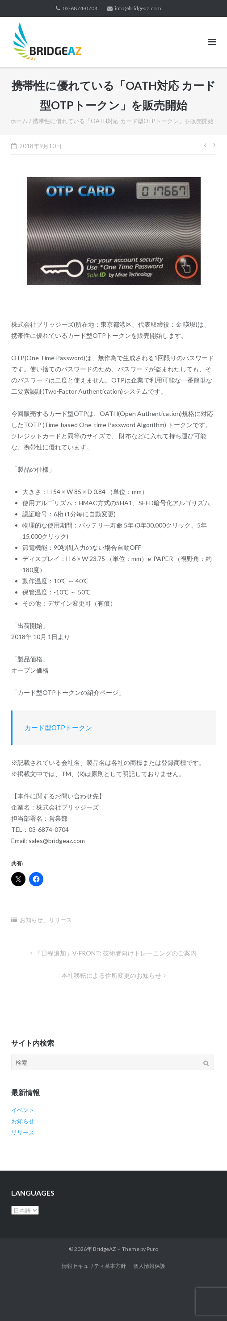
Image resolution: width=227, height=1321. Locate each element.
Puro (152, 1249)
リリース (60, 919)
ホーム (19, 121)
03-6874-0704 (80, 8)
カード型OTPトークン (58, 727)
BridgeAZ (104, 1249)
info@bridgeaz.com (138, 8)
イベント (22, 1109)
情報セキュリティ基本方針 (94, 1266)
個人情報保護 (149, 1266)
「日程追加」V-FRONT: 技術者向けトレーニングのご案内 (116, 953)
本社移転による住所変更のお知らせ (111, 975)
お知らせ (31, 919)
